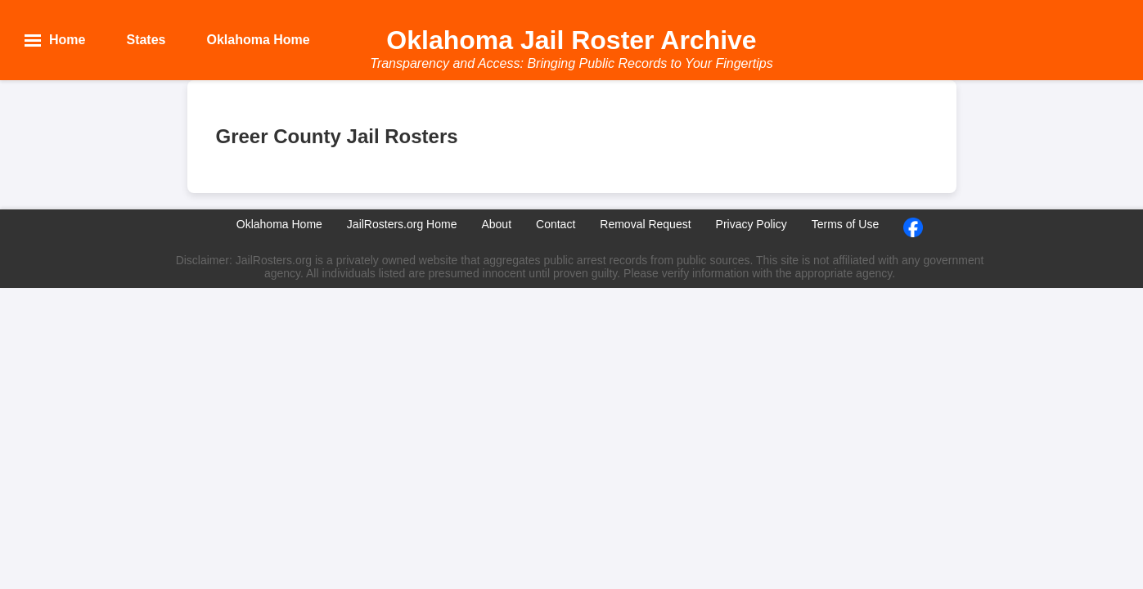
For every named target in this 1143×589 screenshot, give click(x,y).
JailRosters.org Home (402, 224)
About (496, 224)
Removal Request (645, 224)
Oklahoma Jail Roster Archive (571, 40)
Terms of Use (845, 224)
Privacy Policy (751, 224)
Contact (555, 224)
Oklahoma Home (279, 224)
